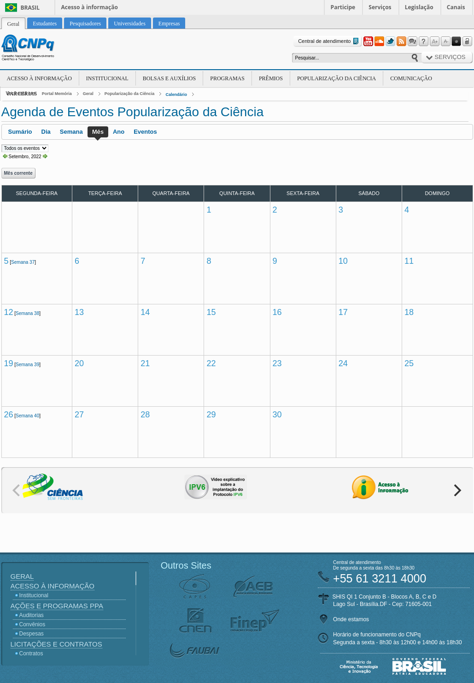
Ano (118, 131)
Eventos (145, 131)
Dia (46, 131)
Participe (343, 7)
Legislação (419, 7)
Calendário (176, 94)
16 (277, 312)
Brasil (30, 8)
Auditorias (31, 615)
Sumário (20, 131)
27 (79, 414)
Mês (98, 131)
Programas (227, 78)
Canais (456, 7)
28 (145, 414)
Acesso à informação (89, 7)
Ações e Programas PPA (57, 606)
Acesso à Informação (39, 78)
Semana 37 (23, 262)
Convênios (32, 624)
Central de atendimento (329, 41)
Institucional (107, 78)
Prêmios (271, 78)
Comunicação (411, 78)
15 (211, 312)
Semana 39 (27, 364)
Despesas (31, 633)
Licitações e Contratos (56, 644)
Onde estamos (351, 619)
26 (8, 414)
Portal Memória (57, 93)
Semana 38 (27, 313)
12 (8, 312)
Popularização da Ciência (336, 78)
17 (343, 312)
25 (409, 363)
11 (409, 261)
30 (277, 414)
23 (277, 363)
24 (343, 363)
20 (79, 363)
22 (211, 363)
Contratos (31, 653)
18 (409, 312)
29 (211, 414)
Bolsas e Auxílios (169, 78)
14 (145, 312)
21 (145, 363)
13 (79, 312)
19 (8, 363)
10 (343, 261)
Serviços (380, 7)
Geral (88, 93)
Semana (71, 131)
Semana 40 (27, 415)
